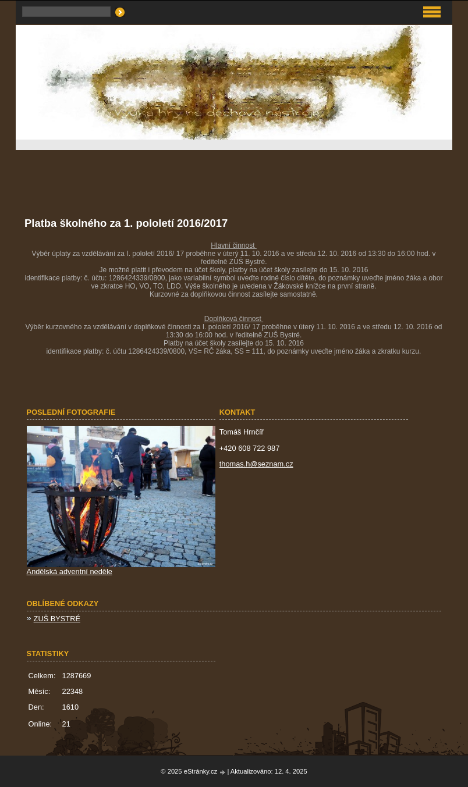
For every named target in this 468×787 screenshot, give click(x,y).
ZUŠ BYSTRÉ (57, 618)
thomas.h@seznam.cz (256, 464)
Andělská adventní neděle (69, 571)
